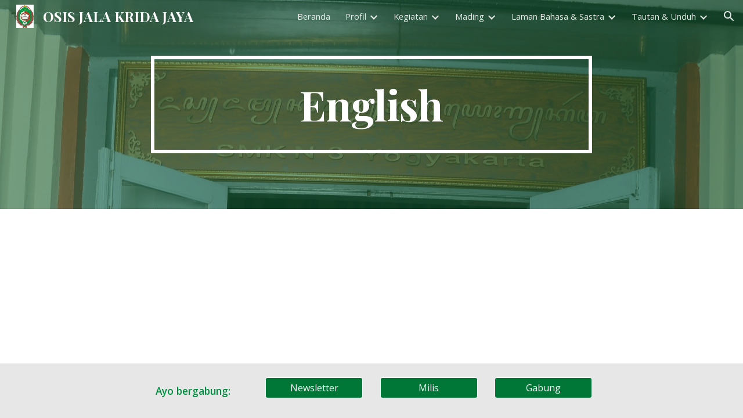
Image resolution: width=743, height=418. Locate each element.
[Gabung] (543, 387)
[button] (729, 16)
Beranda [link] (313, 16)
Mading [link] (469, 16)
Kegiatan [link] (411, 16)
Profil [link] (355, 16)
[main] (371, 104)
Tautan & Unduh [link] (664, 16)
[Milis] (429, 387)
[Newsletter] (314, 387)
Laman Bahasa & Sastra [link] (557, 16)
